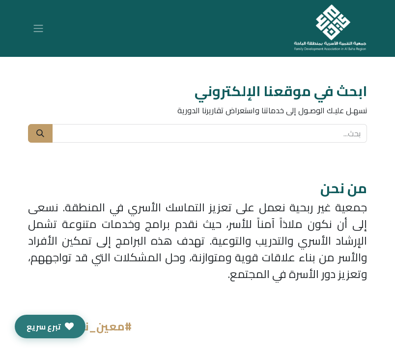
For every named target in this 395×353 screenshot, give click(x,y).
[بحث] (40, 133)
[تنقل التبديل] (38, 28)
